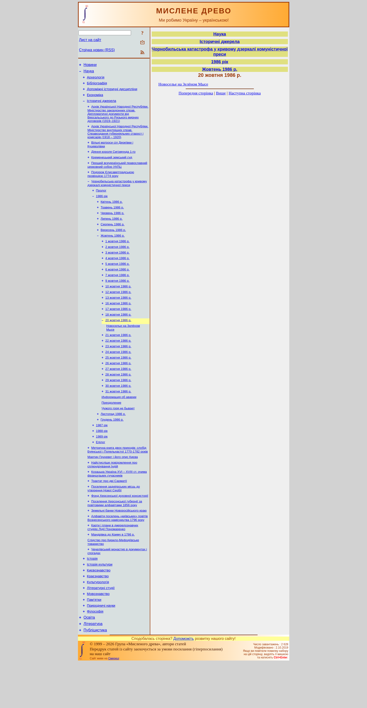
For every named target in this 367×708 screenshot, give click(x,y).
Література (93, 669)
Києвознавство (98, 609)
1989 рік (102, 466)
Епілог (100, 472)
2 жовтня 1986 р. (117, 260)
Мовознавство (98, 635)
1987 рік (102, 453)
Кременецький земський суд (111, 164)
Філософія (95, 655)
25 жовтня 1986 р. (118, 380)
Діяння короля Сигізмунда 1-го (113, 158)
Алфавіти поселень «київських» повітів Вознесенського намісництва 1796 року (118, 552)
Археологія (95, 79)
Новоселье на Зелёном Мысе (183, 84)
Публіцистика (95, 676)
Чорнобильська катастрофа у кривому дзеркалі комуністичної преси (117, 192)
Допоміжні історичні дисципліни (112, 92)
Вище (221, 93)
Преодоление (111, 429)
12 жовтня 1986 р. (118, 309)
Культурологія (98, 622)
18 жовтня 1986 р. (118, 334)
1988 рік (102, 460)
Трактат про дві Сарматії (109, 513)
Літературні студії (101, 628)
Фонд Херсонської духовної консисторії (119, 529)
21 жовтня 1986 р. (118, 356)
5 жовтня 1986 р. (117, 279)
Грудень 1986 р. (112, 447)
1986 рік (102, 205)
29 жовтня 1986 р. (118, 405)
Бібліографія (97, 86)
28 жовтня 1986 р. (118, 398)
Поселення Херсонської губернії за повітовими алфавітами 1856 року (115, 536)
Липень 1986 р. (112, 230)
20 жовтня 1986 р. (118, 340)
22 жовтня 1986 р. (118, 362)
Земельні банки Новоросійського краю (119, 544)
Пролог (101, 199)
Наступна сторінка (245, 93)
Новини (90, 65)
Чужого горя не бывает (118, 435)
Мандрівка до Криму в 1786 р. (113, 570)
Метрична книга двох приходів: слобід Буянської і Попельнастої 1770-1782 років (118, 480)
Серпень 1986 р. (113, 236)
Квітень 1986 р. (112, 212)
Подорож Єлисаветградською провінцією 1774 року (111, 182)
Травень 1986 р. (112, 218)
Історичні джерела (101, 106)
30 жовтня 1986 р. (118, 411)
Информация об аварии (119, 423)
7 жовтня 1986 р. (117, 291)
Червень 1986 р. (112, 224)
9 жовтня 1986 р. (117, 297)
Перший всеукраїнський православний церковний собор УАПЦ (117, 172)
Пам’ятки (94, 642)
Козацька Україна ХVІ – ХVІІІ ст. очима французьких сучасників (117, 505)
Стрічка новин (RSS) (97, 50)
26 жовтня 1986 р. (118, 386)
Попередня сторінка (196, 93)
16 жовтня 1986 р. (118, 322)
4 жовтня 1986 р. (117, 273)
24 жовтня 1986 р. (118, 374)
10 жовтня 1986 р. (118, 303)
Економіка (95, 99)
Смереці (113, 704)
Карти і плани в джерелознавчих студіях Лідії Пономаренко (113, 562)
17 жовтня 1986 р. (118, 328)
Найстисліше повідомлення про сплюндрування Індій (112, 495)
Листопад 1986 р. (113, 441)
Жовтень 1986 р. (113, 248)
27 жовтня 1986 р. (118, 392)
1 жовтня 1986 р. (117, 254)
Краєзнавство (98, 615)
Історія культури (99, 602)
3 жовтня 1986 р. (117, 267)
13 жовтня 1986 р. (118, 315)
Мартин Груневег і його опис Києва (113, 487)
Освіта (89, 662)
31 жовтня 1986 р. (118, 417)
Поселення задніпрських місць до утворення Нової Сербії (114, 521)
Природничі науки (101, 648)
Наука (89, 72)
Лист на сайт (90, 40)
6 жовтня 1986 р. (117, 285)
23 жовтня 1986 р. (118, 368)
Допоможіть (183, 684)
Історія (92, 596)
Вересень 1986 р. (113, 242)
